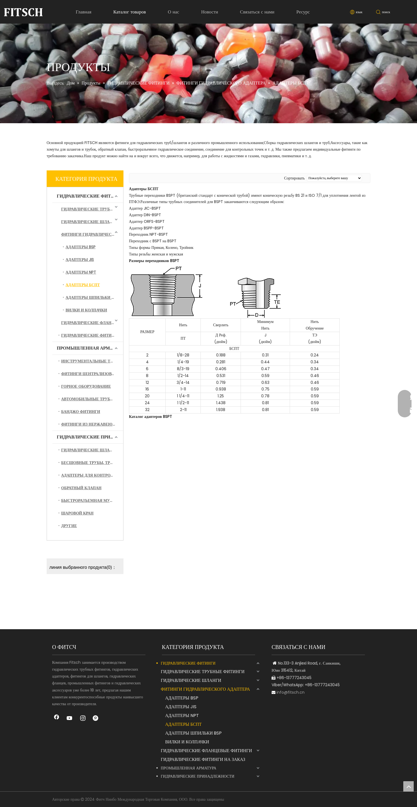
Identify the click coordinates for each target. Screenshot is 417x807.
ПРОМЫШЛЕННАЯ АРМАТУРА (90, 348)
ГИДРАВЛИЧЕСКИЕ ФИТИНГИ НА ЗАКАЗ (92, 335)
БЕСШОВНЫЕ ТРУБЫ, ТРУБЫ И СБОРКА (92, 462)
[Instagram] (82, 718)
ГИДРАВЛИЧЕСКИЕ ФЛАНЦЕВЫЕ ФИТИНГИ (92, 322)
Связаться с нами (257, 12)
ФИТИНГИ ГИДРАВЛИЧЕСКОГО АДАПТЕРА (92, 234)
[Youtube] (69, 718)
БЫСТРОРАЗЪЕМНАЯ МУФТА (89, 500)
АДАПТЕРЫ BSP (80, 247)
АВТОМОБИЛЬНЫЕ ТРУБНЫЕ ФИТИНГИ (92, 399)
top (408, 786)
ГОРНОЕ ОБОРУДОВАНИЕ (86, 386)
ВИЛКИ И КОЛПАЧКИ (86, 310)
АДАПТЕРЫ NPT (81, 272)
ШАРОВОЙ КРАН (77, 513)
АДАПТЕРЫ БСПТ (83, 285)
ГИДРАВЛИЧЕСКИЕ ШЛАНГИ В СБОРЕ (92, 450)
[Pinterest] (96, 718)
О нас (173, 12)
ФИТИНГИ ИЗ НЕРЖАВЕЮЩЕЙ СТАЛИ (92, 424)
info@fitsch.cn (291, 692)
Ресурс (303, 12)
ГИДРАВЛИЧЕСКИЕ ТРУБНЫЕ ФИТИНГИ (92, 209)
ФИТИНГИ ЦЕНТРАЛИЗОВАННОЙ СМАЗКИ (92, 373)
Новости (209, 12)
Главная (83, 12)
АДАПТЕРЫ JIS (80, 259)
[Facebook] (56, 718)
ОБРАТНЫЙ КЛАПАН (81, 488)
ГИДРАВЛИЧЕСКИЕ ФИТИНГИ (90, 196)
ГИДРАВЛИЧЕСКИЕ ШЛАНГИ (89, 221)
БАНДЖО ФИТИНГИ (80, 411)
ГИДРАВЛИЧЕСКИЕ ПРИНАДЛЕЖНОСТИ (90, 437)
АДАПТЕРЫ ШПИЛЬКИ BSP (92, 297)
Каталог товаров (129, 12)
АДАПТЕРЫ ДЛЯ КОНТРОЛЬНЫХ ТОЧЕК (92, 475)
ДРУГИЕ (69, 525)
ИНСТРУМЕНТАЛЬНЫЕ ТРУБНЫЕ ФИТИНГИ (92, 361)
